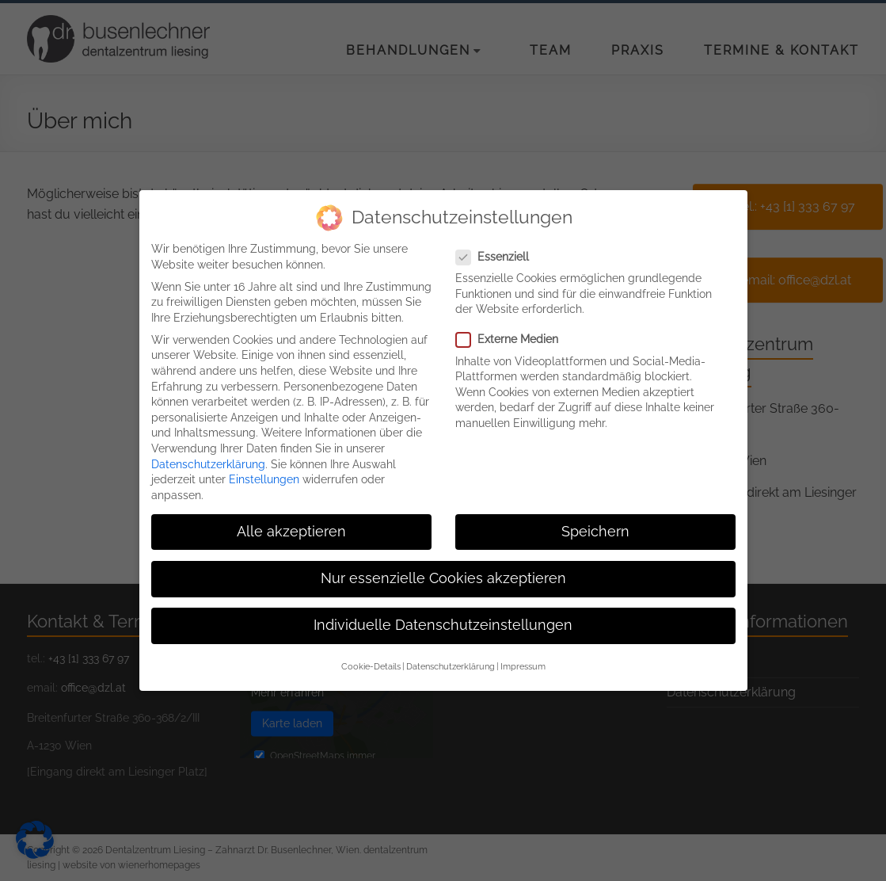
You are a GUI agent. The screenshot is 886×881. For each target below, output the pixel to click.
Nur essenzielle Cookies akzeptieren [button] (443, 566)
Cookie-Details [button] (371, 654)
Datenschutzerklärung (208, 451)
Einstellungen (264, 467)
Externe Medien (513, 327)
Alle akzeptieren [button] (291, 519)
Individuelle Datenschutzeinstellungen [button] (443, 613)
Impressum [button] (523, 654)
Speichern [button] (595, 519)
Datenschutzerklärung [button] (450, 654)
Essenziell (498, 244)
